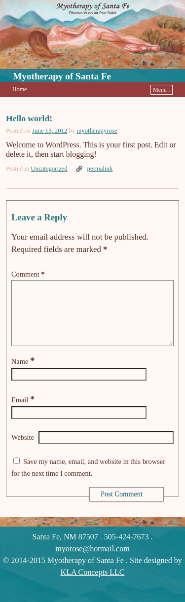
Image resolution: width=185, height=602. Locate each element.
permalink (100, 168)
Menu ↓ (162, 89)
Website (22, 449)
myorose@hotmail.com (92, 560)
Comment (28, 274)
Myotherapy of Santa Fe (62, 76)
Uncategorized (49, 168)
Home (19, 89)
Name (24, 373)
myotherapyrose (96, 130)
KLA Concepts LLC (93, 584)
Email (24, 412)
